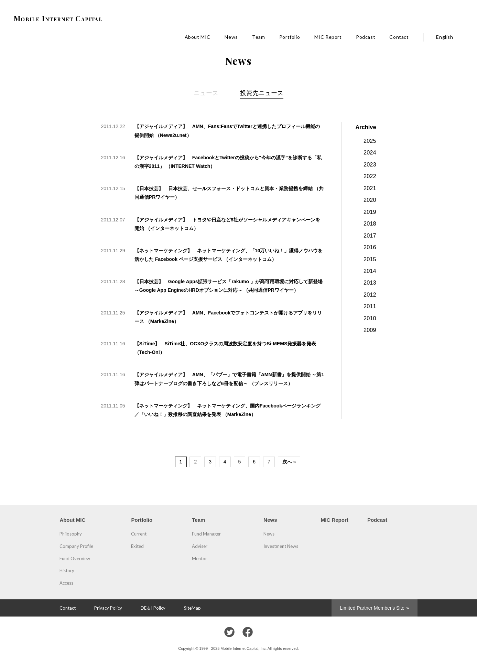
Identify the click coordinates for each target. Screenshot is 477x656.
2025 (370, 141)
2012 (370, 294)
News (231, 37)
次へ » (289, 461)
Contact (399, 37)
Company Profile (76, 546)
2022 (370, 176)
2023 (370, 164)
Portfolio (289, 37)
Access (66, 583)
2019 (370, 212)
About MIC (197, 37)
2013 (370, 282)
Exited (137, 546)
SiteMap (192, 608)
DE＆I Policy (153, 608)
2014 (370, 271)
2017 (370, 235)
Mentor (199, 558)
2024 (370, 152)
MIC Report (328, 37)
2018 (370, 223)
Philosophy (70, 534)
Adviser (199, 546)
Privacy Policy (108, 608)
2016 (370, 247)
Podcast (365, 37)
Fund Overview (74, 558)
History (66, 570)
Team (258, 37)
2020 (370, 200)
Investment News (280, 546)
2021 (370, 188)
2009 (370, 330)
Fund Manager (206, 534)
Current (139, 534)
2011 (370, 306)
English (444, 37)
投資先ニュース (261, 93)
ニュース (206, 93)
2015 (370, 259)
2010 (370, 318)
